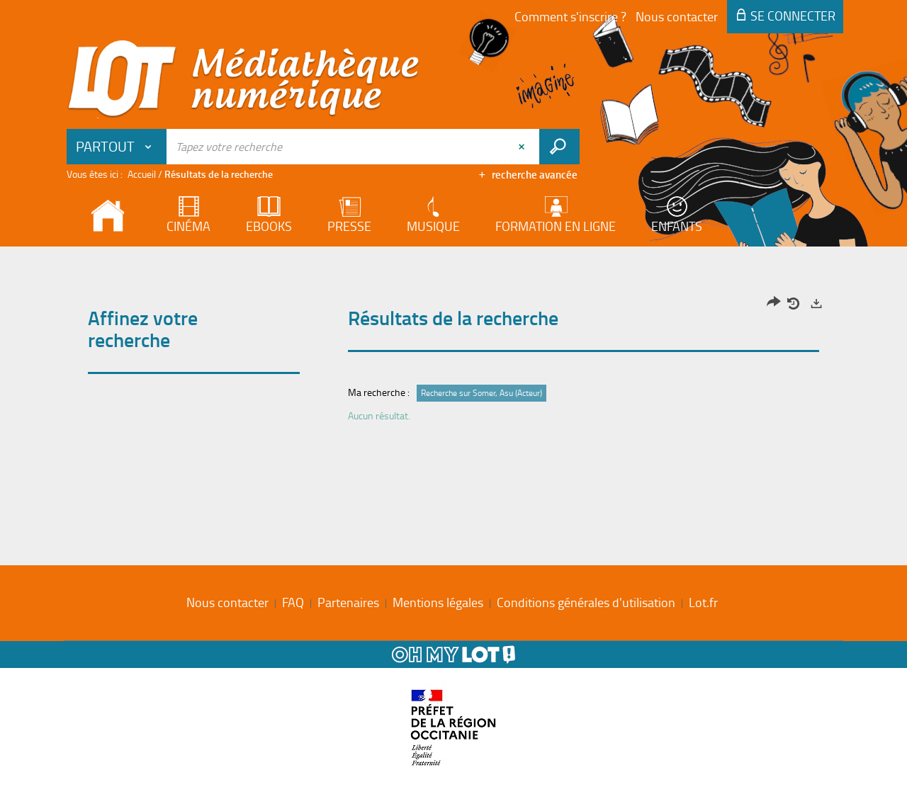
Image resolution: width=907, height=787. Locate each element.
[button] (117, 146)
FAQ (293, 602)
